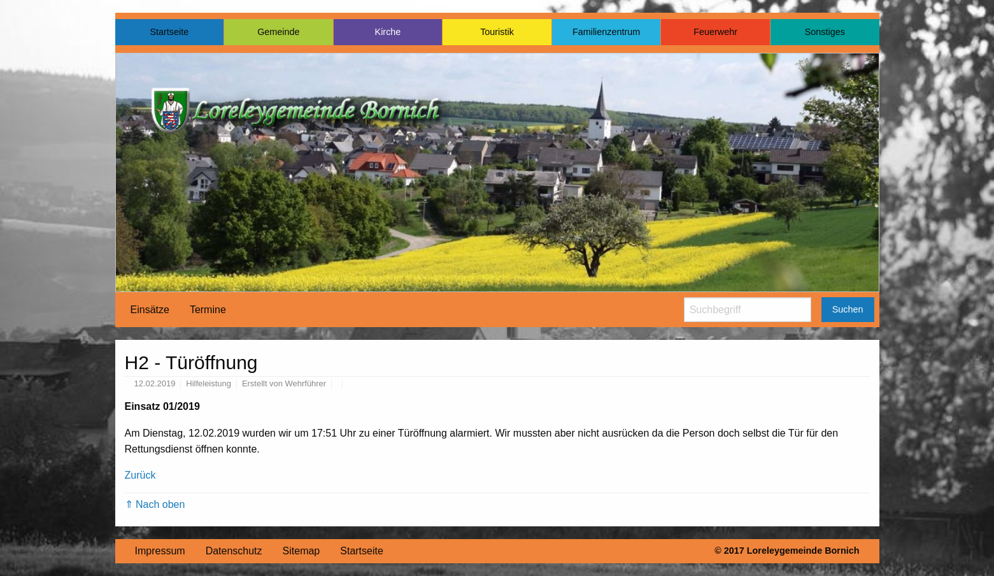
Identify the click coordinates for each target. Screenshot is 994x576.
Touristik (497, 32)
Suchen (847, 309)
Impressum (160, 550)
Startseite (169, 32)
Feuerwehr (715, 32)
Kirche (388, 32)
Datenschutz (234, 550)
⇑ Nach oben (155, 504)
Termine (208, 309)
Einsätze (150, 309)
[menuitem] (150, 310)
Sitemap (301, 550)
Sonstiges (825, 32)
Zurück (140, 475)
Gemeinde (278, 32)
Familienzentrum (606, 32)
